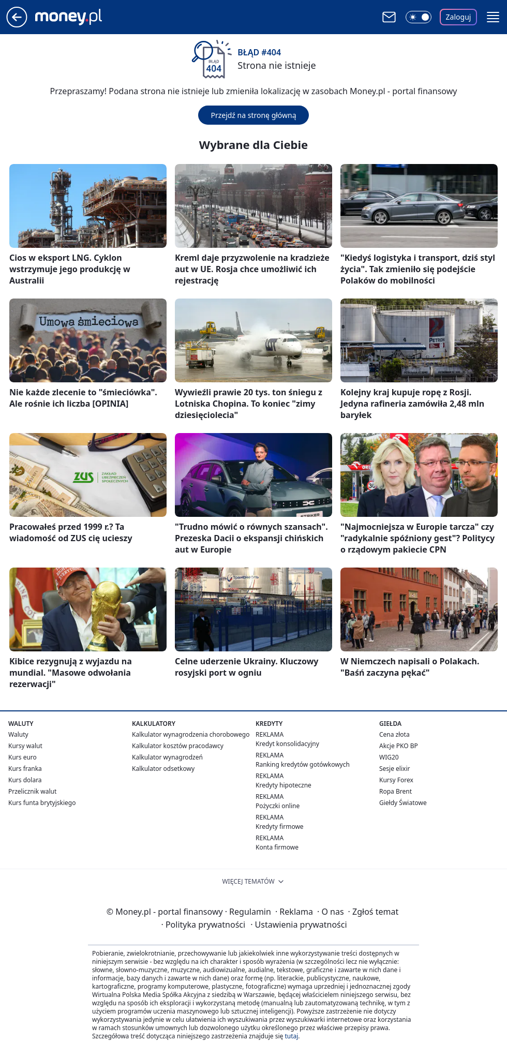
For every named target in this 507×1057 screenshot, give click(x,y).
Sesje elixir (394, 768)
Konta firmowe (277, 847)
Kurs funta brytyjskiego (42, 802)
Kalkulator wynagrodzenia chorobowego (190, 734)
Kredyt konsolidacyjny (287, 743)
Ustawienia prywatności (298, 924)
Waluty (18, 734)
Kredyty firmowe (280, 826)
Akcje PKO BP (398, 745)
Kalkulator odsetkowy (163, 768)
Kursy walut (25, 745)
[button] (493, 17)
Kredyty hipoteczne (283, 785)
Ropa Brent (395, 791)
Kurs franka (25, 768)
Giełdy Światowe (403, 802)
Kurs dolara (25, 780)
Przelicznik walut (32, 791)
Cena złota (394, 734)
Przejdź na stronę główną (253, 115)
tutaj (291, 1036)
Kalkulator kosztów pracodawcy (177, 745)
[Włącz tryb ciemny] (418, 17)
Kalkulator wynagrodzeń (167, 757)
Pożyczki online (278, 805)
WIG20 (389, 757)
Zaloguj (458, 17)
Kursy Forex (396, 780)
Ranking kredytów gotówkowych (303, 764)
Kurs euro (22, 757)
